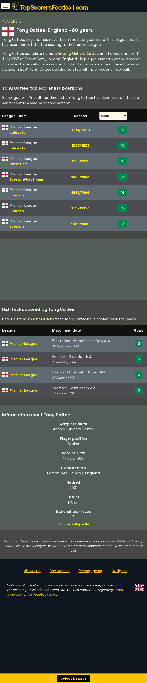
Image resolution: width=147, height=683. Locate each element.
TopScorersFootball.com (54, 7)
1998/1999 (80, 145)
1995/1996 (80, 161)
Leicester (18, 132)
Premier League (23, 350)
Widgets (119, 577)
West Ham (18, 163)
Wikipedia (80, 530)
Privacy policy (91, 577)
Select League (73, 678)
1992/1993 (80, 208)
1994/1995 (80, 176)
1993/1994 (80, 192)
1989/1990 (80, 223)
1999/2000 (80, 129)
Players (10, 21)
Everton (17, 179)
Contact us (60, 577)
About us (32, 577)
